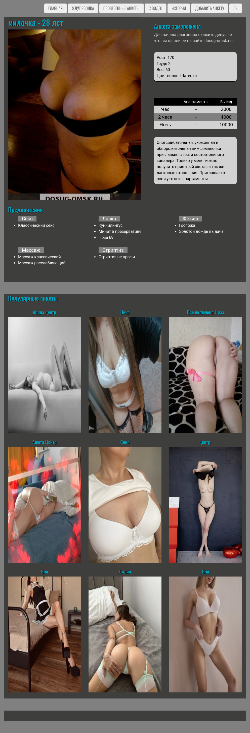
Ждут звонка (83, 8)
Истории (179, 8)
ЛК (235, 8)
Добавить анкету (209, 8)
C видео (155, 8)
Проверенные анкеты (121, 8)
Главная (55, 8)
